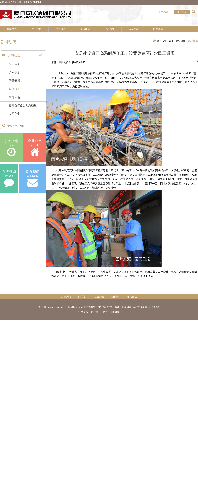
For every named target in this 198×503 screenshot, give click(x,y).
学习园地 (14, 97)
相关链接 (132, 296)
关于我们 (66, 296)
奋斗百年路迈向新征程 (23, 105)
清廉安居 (14, 80)
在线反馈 (99, 296)
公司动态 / (181, 40)
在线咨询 (163, 12)
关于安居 (36, 29)
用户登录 (182, 12)
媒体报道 (14, 88)
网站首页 (12, 29)
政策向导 (109, 29)
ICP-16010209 (104, 307)
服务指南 (134, 29)
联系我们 (158, 29)
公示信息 (14, 72)
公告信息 (14, 63)
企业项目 (85, 29)
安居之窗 (14, 113)
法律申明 (115, 296)
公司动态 (61, 29)
